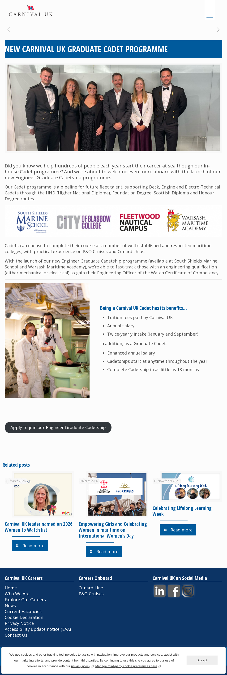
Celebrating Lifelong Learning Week (182, 511)
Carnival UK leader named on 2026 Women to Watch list (39, 527)
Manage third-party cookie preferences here (128, 665)
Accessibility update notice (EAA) (38, 629)
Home (11, 588)
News (10, 605)
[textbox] (159, 361)
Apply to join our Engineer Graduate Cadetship (58, 427)
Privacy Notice (19, 623)
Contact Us (16, 635)
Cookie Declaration (24, 617)
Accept (202, 660)
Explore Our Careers (25, 599)
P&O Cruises (91, 593)
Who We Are (17, 593)
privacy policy (82, 665)
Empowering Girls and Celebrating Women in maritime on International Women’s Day (113, 530)
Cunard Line (91, 588)
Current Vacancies (23, 611)
